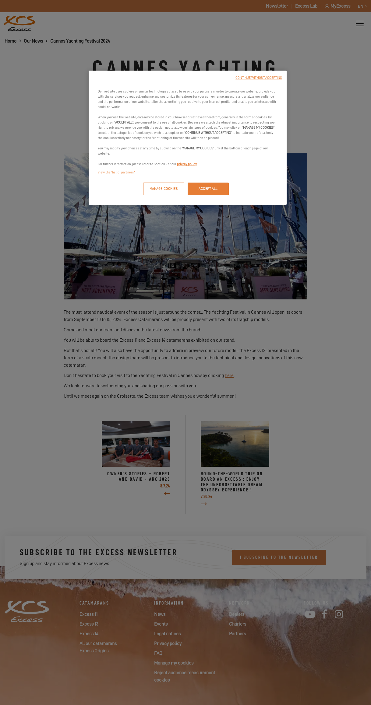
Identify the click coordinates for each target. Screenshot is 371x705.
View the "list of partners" (116, 172)
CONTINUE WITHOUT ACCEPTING (258, 77)
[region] (188, 138)
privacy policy (187, 164)
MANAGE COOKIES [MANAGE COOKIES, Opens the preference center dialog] (164, 188)
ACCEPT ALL (208, 188)
